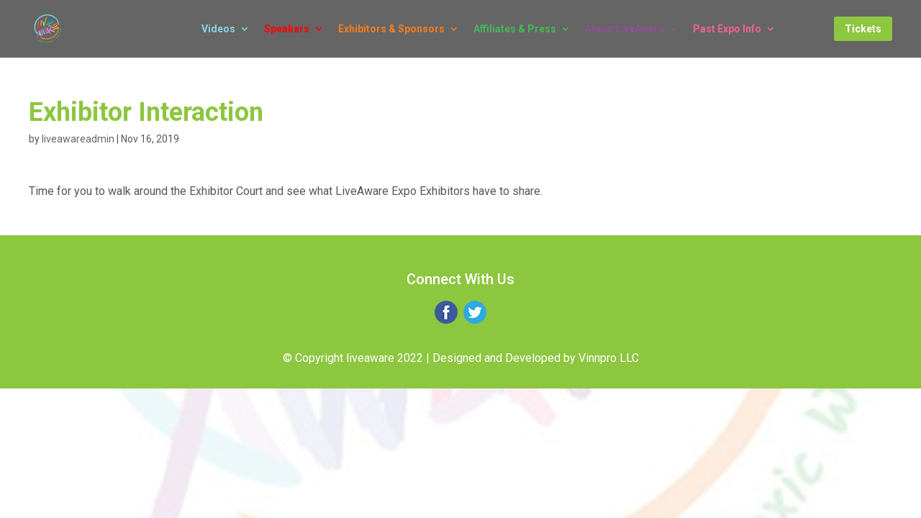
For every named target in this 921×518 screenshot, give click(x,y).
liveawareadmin (78, 139)
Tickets (863, 29)
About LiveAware (624, 29)
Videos (218, 29)
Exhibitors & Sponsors (391, 29)
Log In (805, 29)
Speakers (286, 29)
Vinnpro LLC (609, 358)
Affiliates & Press (514, 29)
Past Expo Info (727, 29)
